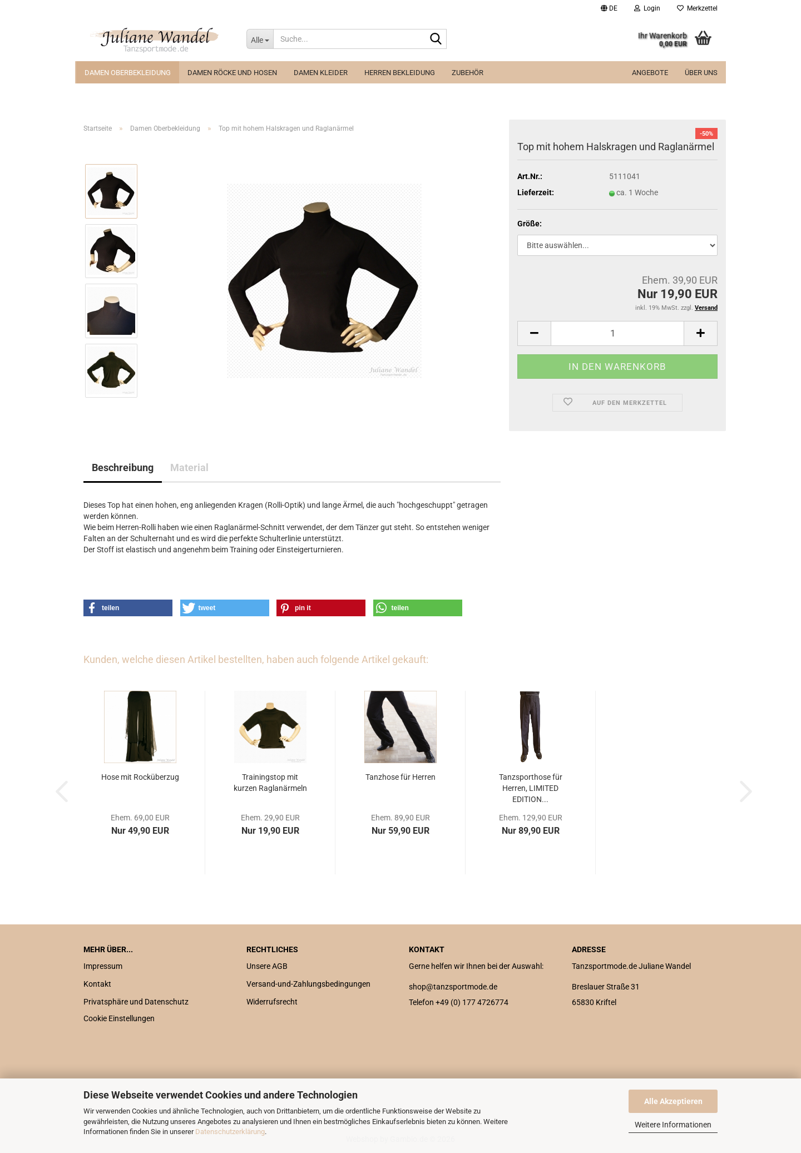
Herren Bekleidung (399, 72)
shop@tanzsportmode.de (453, 986)
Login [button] (647, 8)
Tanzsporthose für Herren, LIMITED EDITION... (530, 788)
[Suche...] (259, 39)
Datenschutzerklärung (230, 1131)
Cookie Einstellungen (119, 1018)
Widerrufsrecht (272, 1001)
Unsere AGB (267, 966)
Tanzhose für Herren (400, 777)
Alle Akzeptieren (673, 1101)
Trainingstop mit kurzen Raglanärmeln (270, 783)
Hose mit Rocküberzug (140, 777)
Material (189, 467)
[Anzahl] (617, 333)
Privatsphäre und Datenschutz (136, 1001)
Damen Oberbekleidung (128, 72)
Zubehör (467, 72)
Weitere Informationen (673, 1124)
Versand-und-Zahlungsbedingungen (308, 983)
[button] (609, 8)
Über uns (701, 72)
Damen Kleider (321, 72)
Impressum (102, 966)
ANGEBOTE (650, 72)
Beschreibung (123, 467)
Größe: (529, 223)
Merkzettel (697, 8)
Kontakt (97, 983)
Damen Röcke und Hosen (232, 72)
